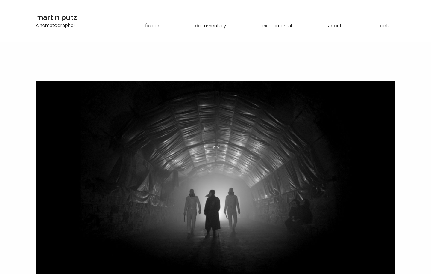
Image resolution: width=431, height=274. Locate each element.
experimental (277, 26)
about (335, 26)
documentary (210, 26)
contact (386, 26)
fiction (152, 26)
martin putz (56, 17)
